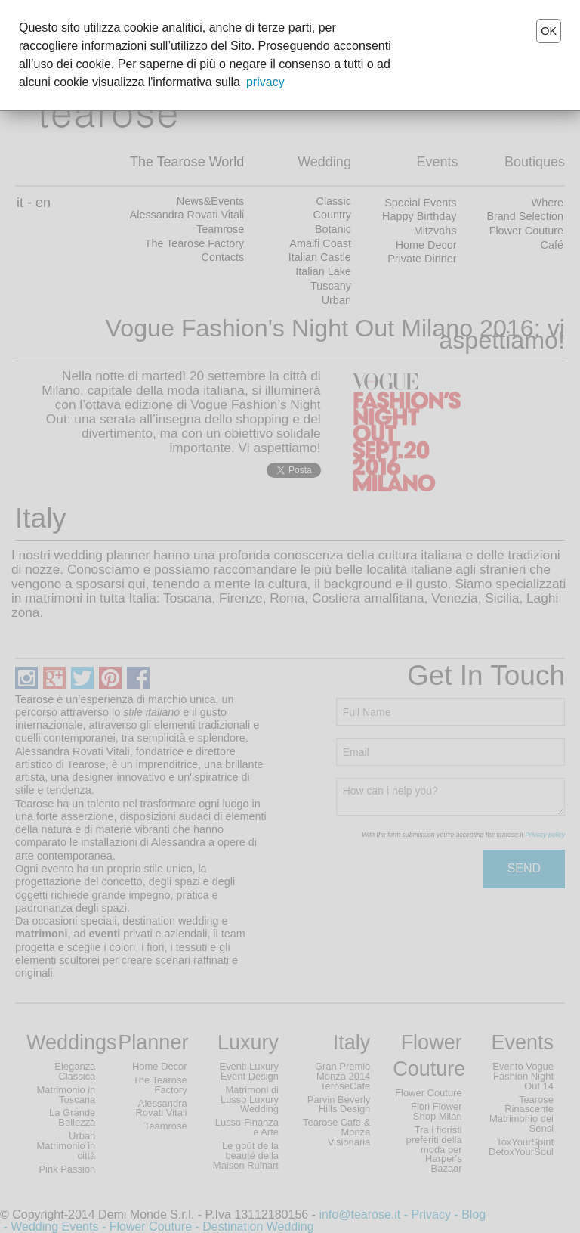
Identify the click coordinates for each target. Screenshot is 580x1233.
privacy (265, 82)
